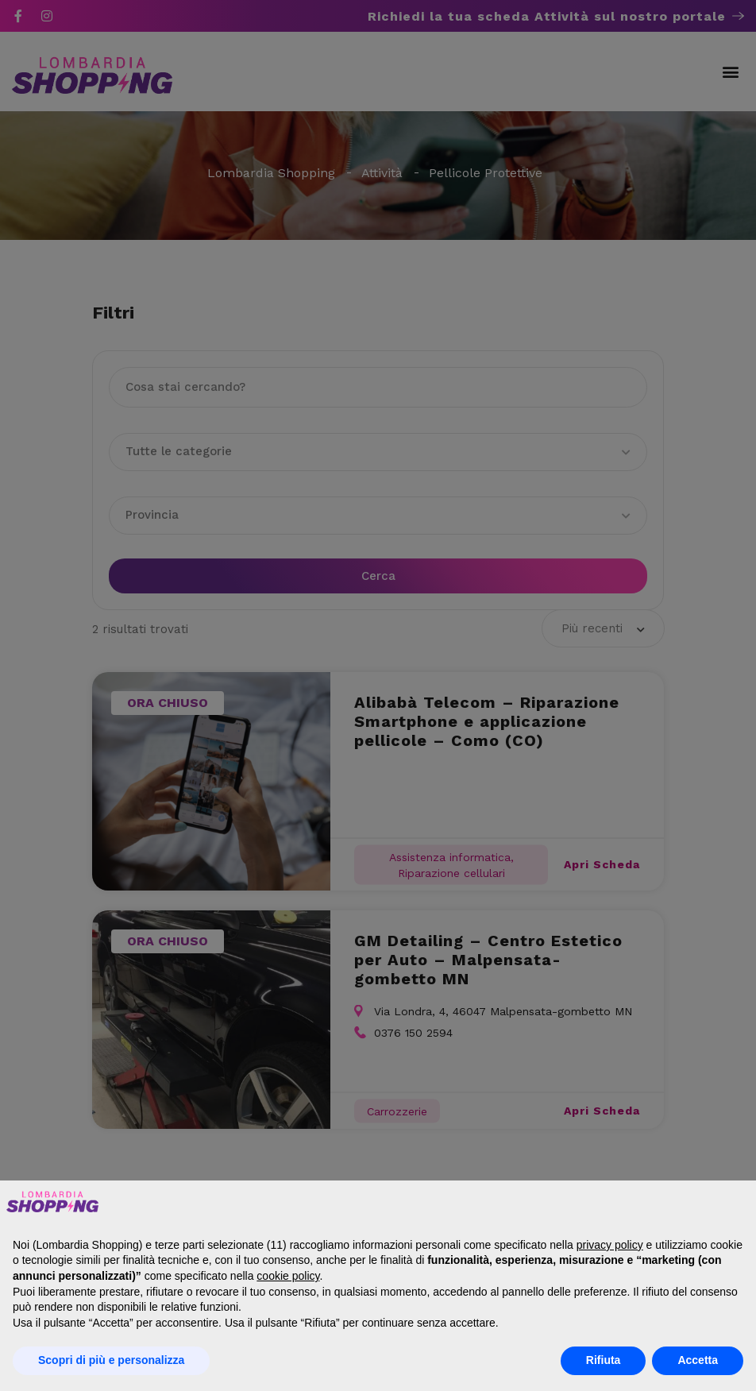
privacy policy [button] (610, 1244)
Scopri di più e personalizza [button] (111, 1360)
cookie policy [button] (287, 1275)
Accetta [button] (697, 1360)
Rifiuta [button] (603, 1360)
